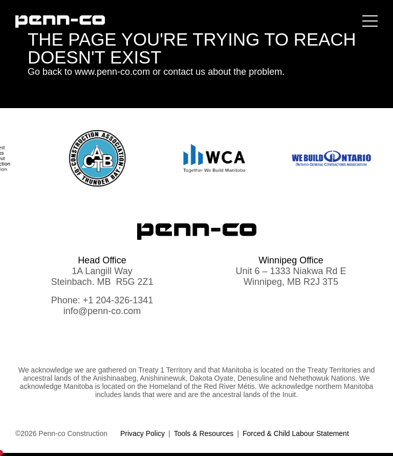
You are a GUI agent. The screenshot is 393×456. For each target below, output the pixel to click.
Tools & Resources (204, 433)
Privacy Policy (142, 433)
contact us (184, 72)
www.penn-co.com (112, 72)
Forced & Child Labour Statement (296, 433)
